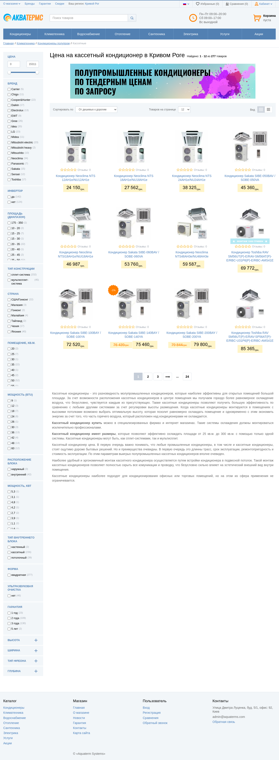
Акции (7, 743)
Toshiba (16, 179)
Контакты (79, 728)
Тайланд (16, 321)
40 (12, 370)
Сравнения (150, 718)
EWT (14, 115)
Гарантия (79, 723)
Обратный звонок (155, 723)
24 (12, 416)
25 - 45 (15, 254)
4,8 (13, 502)
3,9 (13, 518)
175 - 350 (17, 222)
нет (13, 202)
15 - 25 (15, 233)
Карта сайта (81, 733)
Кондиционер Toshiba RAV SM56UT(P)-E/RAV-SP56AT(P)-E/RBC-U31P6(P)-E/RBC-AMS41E (249, 336)
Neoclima (17, 158)
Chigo (15, 94)
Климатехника (26, 43)
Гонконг (16, 310)
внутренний (18, 474)
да (12, 196)
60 (12, 448)
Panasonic (17, 163)
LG (13, 131)
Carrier (15, 89)
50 (12, 380)
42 (12, 437)
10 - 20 (15, 228)
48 (12, 443)
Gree (14, 121)
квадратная (18, 574)
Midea (15, 137)
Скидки (59, 3)
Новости (79, 718)
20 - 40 (15, 249)
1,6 (13, 528)
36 (12, 432)
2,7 (13, 513)
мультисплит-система (19, 281)
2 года (15, 618)
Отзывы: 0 (84, 170)
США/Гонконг (19, 299)
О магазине (11, 3)
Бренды (30, 3)
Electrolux (17, 110)
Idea (14, 126)
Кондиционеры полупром (54, 43)
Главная (8, 43)
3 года (15, 623)
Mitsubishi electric (22, 142)
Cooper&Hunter (21, 99)
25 (12, 354)
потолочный (19, 557)
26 (12, 421)
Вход (146, 707)
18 (12, 411)
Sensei (15, 174)
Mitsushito (17, 152)
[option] (163, 81)
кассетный (18, 552)
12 (12, 405)
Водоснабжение (14, 718)
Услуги (8, 738)
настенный (18, 547)
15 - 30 (15, 238)
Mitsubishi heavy (21, 147)
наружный (17, 469)
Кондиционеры (13, 707)
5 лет (14, 628)
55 (12, 386)
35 (12, 364)
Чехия (15, 326)
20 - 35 (15, 244)
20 (12, 348)
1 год (14, 612)
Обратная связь (224, 722)
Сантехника (11, 728)
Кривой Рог (92, 3)
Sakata (15, 168)
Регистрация (152, 712)
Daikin (15, 105)
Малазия (16, 305)
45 (12, 375)
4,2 (13, 507)
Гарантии (45, 3)
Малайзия (17, 315)
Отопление (11, 723)
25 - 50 (15, 260)
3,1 (13, 497)
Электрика (10, 733)
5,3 (13, 491)
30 (12, 359)
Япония (16, 331)
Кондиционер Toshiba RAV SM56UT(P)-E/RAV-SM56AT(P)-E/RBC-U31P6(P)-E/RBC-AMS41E (249, 256)
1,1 (13, 523)
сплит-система (20, 274)
